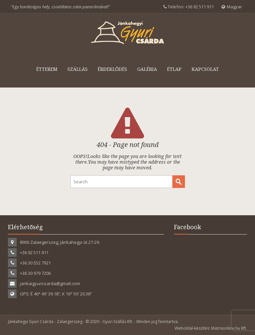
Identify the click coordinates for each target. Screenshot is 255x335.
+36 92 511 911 (199, 7)
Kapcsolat (205, 69)
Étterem (46, 69)
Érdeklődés (113, 69)
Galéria (147, 69)
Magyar (231, 7)
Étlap (174, 69)
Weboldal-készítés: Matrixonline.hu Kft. (211, 328)
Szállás (77, 69)
